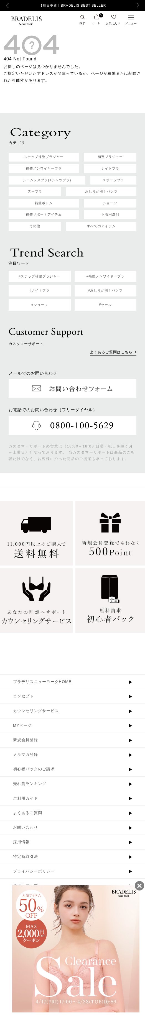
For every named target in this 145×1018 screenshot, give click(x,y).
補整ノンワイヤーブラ (44, 168)
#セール (105, 305)
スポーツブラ (113, 180)
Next (139, 5)
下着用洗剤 (110, 214)
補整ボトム (44, 203)
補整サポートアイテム (44, 214)
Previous (7, 5)
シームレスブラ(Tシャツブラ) (47, 180)
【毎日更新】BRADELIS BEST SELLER (72, 5)
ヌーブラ (35, 191)
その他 (34, 226)
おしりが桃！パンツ (101, 191)
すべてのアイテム (101, 226)
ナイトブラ (110, 168)
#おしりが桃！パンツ (105, 290)
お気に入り (113, 23)
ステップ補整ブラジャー (43, 157)
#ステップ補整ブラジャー (40, 276)
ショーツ (110, 203)
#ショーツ (39, 305)
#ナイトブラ (40, 290)
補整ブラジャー (110, 157)
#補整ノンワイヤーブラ (105, 276)
